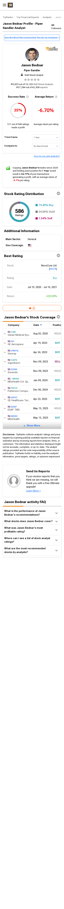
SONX (12, 369)
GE (11, 341)
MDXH (13, 416)
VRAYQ (13, 350)
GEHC (12, 397)
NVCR (53, 269)
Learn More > (33, 490)
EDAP (12, 406)
